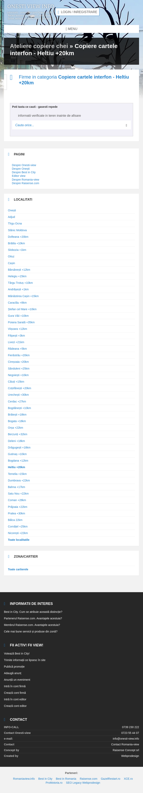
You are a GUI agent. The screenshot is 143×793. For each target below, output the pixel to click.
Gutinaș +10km (17, 454)
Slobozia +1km (17, 249)
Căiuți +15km (16, 381)
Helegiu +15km (17, 276)
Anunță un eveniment (17, 679)
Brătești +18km (17, 414)
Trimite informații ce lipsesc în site (25, 660)
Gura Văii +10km (18, 315)
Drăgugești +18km (19, 447)
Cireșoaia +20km (18, 361)
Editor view (18, 175)
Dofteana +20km (18, 236)
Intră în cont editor (15, 699)
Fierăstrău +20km (19, 355)
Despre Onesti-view (24, 165)
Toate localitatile (19, 539)
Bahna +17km (16, 487)
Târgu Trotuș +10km (20, 282)
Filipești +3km (16, 335)
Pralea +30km (16, 513)
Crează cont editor (15, 705)
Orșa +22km (15, 427)
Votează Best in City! (17, 653)
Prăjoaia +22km (17, 506)
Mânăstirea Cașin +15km (23, 296)
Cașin (11, 263)
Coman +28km (17, 500)
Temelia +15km (17, 473)
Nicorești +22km (18, 533)
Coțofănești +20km (19, 388)
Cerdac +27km (17, 401)
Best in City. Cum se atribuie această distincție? (33, 611)
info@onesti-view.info (126, 738)
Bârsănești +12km (19, 269)
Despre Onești (21, 168)
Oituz (11, 256)
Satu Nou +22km (18, 493)
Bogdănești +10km (19, 408)
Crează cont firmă (15, 692)
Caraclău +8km (17, 302)
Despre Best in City (24, 172)
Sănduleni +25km (19, 368)
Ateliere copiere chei (39, 46)
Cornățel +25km (18, 526)
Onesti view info (30, 6)
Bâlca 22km (15, 520)
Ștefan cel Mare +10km (22, 309)
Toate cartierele (18, 569)
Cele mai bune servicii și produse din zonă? (30, 631)
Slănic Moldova (17, 230)
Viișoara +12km (17, 328)
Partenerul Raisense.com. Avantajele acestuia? (33, 618)
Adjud (11, 216)
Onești (12, 210)
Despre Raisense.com (25, 183)
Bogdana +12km (18, 460)
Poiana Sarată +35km (21, 322)
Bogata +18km (17, 421)
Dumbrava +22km (19, 480)
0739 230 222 (130, 727)
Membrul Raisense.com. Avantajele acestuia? (32, 625)
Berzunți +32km (17, 434)
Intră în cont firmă (15, 686)
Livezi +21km (16, 342)
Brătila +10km (16, 243)
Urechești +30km (18, 394)
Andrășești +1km (18, 289)
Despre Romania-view (25, 179)
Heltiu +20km (16, 467)
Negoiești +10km (18, 375)
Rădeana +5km (17, 348)
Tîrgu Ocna (15, 223)
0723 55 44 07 (130, 732)
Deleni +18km (16, 441)
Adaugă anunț (12, 673)
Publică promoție (14, 666)
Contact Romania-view (125, 744)
